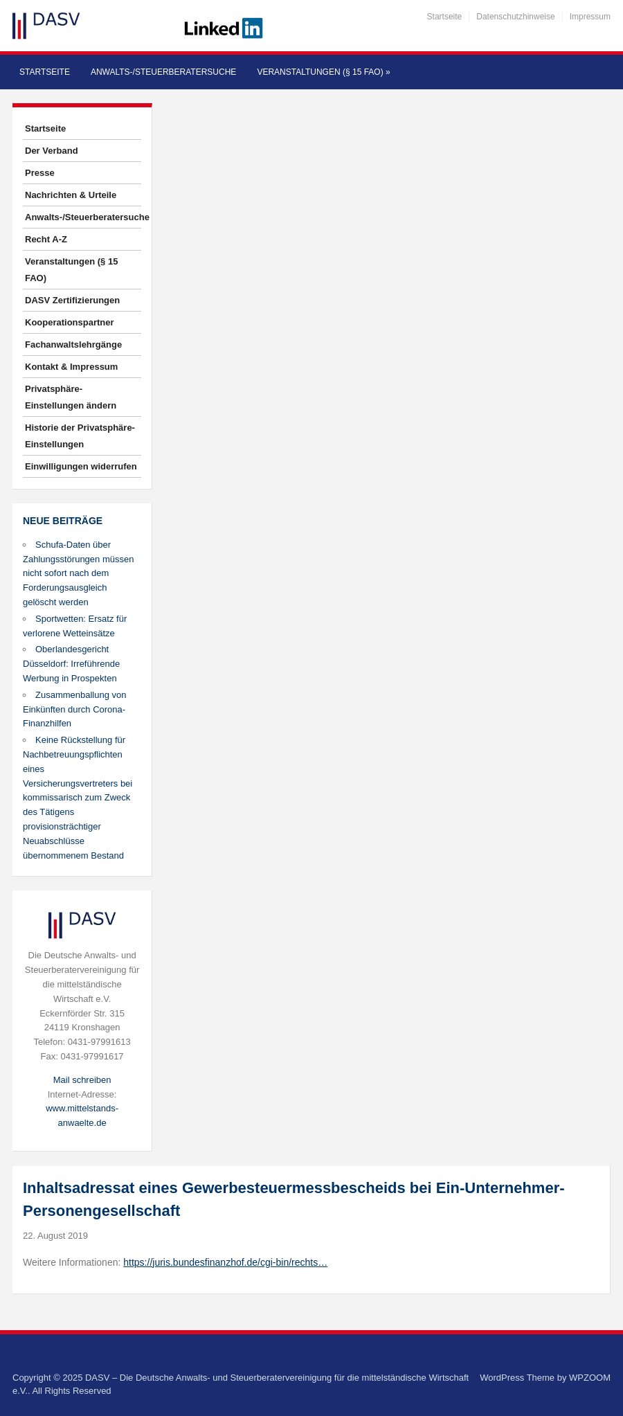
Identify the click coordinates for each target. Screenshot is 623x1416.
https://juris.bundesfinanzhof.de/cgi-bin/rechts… (225, 1262)
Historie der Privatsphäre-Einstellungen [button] (80, 435)
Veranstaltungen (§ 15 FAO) (323, 72)
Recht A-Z (46, 239)
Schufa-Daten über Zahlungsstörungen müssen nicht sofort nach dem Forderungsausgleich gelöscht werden (78, 573)
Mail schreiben (82, 1080)
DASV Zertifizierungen (72, 300)
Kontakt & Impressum (71, 366)
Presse (40, 173)
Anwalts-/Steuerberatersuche (163, 72)
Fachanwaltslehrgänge (73, 344)
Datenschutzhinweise (515, 16)
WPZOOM (590, 1377)
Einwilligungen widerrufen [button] (81, 466)
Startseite (444, 16)
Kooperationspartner (69, 322)
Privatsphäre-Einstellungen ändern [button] (70, 397)
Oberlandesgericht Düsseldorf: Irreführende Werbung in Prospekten (71, 663)
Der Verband (51, 150)
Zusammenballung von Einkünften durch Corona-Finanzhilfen (75, 709)
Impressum (590, 16)
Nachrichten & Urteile (70, 195)
